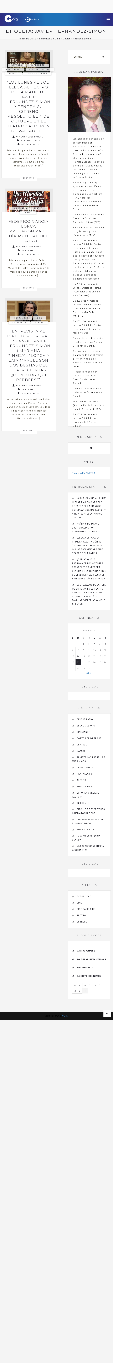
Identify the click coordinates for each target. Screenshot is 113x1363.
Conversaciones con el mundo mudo (87, 821)
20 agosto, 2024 (28, 140)
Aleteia (81, 780)
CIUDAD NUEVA (85, 767)
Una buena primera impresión (91, 959)
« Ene (88, 673)
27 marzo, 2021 (28, 250)
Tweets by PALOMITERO (83, 473)
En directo (32, 19)
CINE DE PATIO (85, 719)
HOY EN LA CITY (86, 829)
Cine (39, 318)
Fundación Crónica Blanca (86, 838)
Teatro (13, 73)
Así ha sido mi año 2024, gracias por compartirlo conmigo (86, 528)
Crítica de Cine (86, 909)
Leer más (28, 178)
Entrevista (19, 322)
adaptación (13, 69)
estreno (82, 922)
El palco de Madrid (86, 951)
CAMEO (81, 751)
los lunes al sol (39, 69)
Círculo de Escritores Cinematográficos (88, 811)
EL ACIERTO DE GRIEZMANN (89, 976)
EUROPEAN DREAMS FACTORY (85, 795)
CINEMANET (83, 732)
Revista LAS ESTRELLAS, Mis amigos (89, 759)
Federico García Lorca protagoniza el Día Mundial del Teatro (29, 231)
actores (17, 65)
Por (28, 137)
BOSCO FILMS (84, 786)
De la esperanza (85, 968)
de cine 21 (83, 745)
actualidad (38, 65)
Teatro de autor (37, 73)
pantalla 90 (84, 774)
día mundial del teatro (28, 208)
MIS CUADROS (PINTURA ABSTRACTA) (88, 848)
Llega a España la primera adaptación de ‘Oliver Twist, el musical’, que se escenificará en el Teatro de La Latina (88, 545)
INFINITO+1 (83, 803)
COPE (65, 1016)
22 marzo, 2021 (28, 389)
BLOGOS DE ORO (86, 726)
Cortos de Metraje (89, 738)
